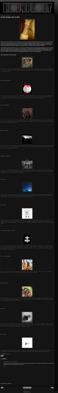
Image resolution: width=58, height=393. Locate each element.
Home (27, 387)
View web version (27, 389)
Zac (4, 361)
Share (2, 355)
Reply (4, 366)
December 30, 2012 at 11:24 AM (11, 361)
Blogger (29, 391)
